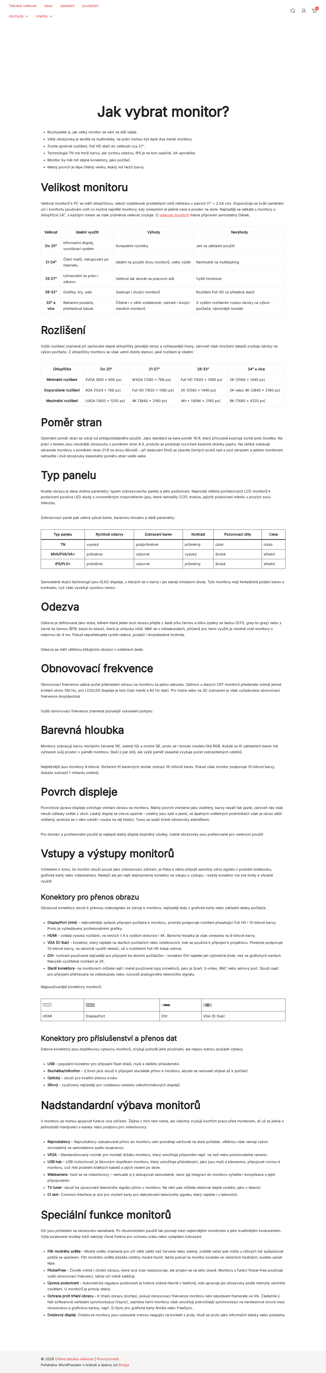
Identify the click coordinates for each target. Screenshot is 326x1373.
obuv (48, 6)
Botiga (124, 1365)
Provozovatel (108, 1359)
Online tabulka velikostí (74, 1359)
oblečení (67, 6)
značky (42, 16)
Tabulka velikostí (23, 6)
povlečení (90, 6)
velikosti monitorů (174, 215)
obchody (16, 16)
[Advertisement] (163, 55)
